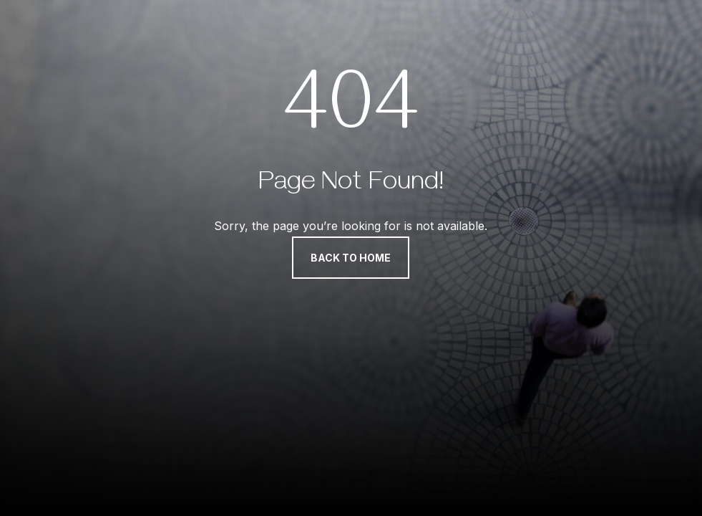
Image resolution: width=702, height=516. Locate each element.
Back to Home (351, 258)
